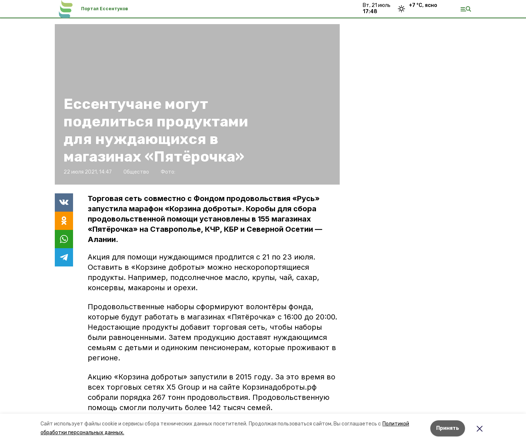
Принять (447, 428)
